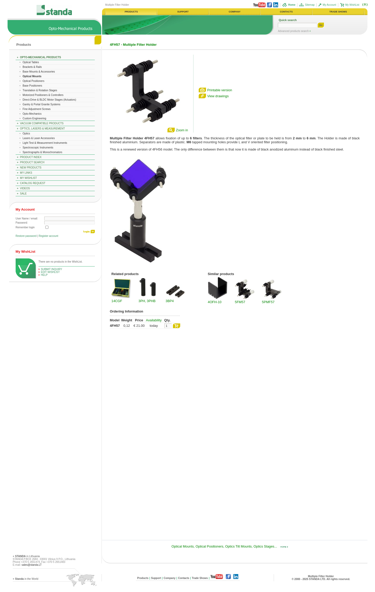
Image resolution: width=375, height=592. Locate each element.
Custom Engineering (34, 118)
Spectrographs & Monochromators (42, 152)
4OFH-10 (215, 302)
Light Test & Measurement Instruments (45, 142)
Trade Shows (200, 578)
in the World (26, 578)
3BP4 (170, 301)
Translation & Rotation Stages (40, 90)
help (44, 275)
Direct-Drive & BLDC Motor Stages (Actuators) (49, 99)
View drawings (218, 96)
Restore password (26, 236)
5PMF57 (268, 302)
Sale (23, 193)
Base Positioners (32, 85)
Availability (153, 320)
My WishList (352, 4)
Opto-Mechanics (32, 113)
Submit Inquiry (51, 269)
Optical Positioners (33, 81)
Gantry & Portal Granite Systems (41, 104)
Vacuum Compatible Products (42, 123)
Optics (26, 133)
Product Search (32, 162)
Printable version (219, 90)
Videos (25, 188)
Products (23, 45)
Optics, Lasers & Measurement (42, 128)
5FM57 (240, 302)
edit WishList (50, 272)
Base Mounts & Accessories (39, 71)
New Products (30, 167)
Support (156, 578)
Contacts (183, 578)
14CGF (116, 301)
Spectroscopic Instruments (38, 147)
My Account (329, 4)
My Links (26, 172)
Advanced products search (293, 31)
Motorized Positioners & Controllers (43, 95)
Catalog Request (32, 183)
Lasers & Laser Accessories (39, 138)
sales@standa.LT (32, 564)
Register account (48, 236)
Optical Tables (31, 62)
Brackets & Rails (32, 67)
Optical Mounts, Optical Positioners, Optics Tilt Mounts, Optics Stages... (230, 546)
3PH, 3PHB (147, 301)
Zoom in (182, 130)
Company (170, 578)
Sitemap (310, 4)
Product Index (31, 157)
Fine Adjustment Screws (37, 109)
